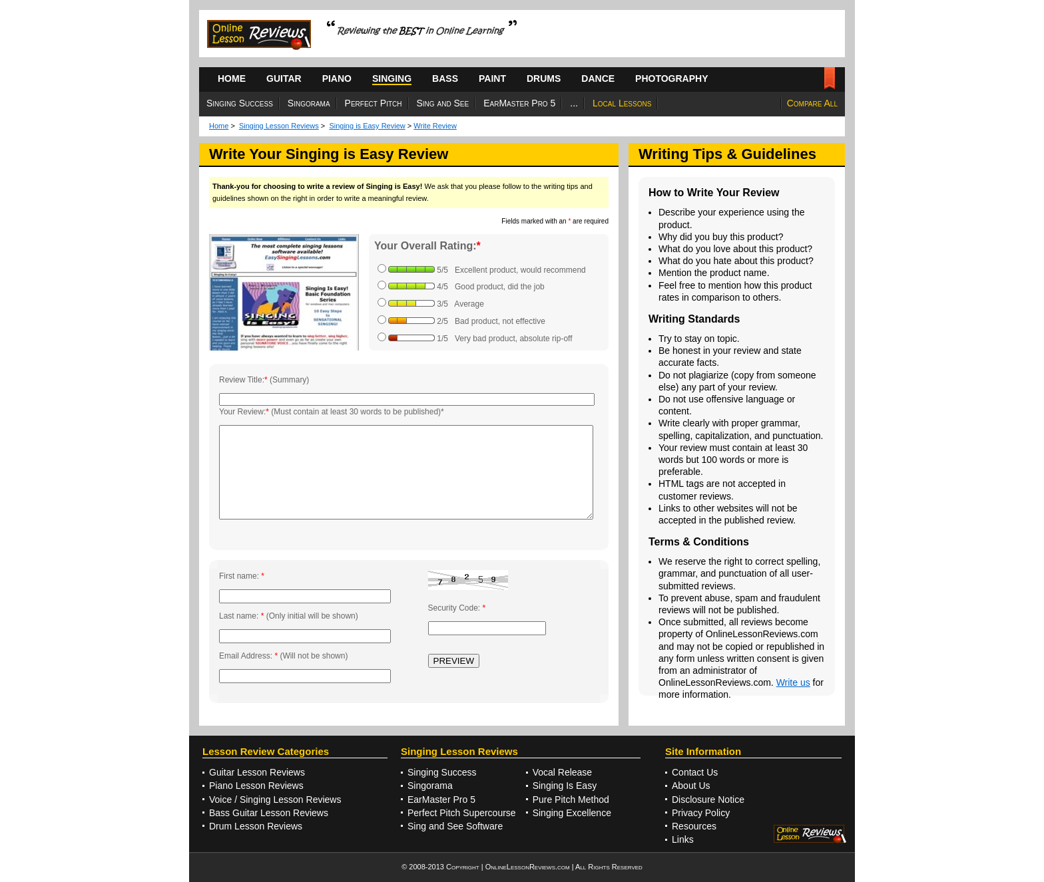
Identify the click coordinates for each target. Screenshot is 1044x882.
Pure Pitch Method (571, 799)
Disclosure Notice (708, 799)
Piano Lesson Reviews (256, 785)
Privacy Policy (701, 813)
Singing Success (239, 103)
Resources (694, 826)
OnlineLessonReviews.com (527, 867)
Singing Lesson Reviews (279, 126)
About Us (691, 785)
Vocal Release (563, 772)
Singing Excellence (572, 813)
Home (218, 126)
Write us (793, 682)
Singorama (309, 103)
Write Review (435, 126)
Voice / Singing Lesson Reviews (275, 799)
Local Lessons (622, 103)
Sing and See (443, 103)
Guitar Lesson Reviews (257, 772)
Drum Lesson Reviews (255, 826)
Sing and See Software (455, 826)
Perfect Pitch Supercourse (461, 813)
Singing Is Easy (565, 785)
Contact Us (695, 772)
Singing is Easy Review (367, 126)
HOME (232, 78)
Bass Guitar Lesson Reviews (268, 813)
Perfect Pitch (373, 103)
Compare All (812, 103)
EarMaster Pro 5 (519, 103)
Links (683, 839)
